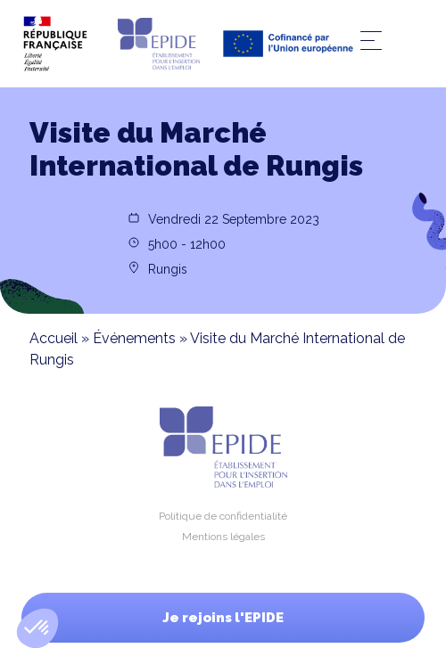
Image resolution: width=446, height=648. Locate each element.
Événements (134, 338)
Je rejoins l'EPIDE (223, 618)
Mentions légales (223, 536)
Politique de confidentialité (223, 516)
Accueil (53, 338)
